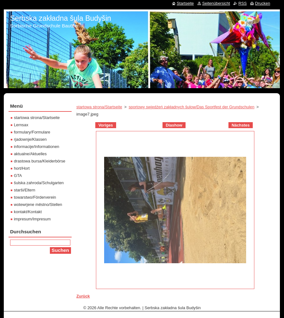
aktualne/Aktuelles (30, 153)
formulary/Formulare (32, 132)
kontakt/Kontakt (28, 211)
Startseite (185, 3)
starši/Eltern (24, 190)
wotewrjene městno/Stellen (38, 204)
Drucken (262, 3)
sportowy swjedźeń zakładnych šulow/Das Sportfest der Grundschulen (191, 107)
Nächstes (241, 125)
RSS (242, 3)
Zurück (83, 296)
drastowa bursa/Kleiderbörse (39, 161)
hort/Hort (22, 168)
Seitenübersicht (216, 3)
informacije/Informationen (36, 146)
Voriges (105, 125)
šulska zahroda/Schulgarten (39, 182)
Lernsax (21, 124)
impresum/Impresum (32, 219)
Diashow (174, 125)
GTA (18, 175)
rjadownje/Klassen (30, 139)
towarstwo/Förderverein (35, 197)
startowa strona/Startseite (99, 107)
